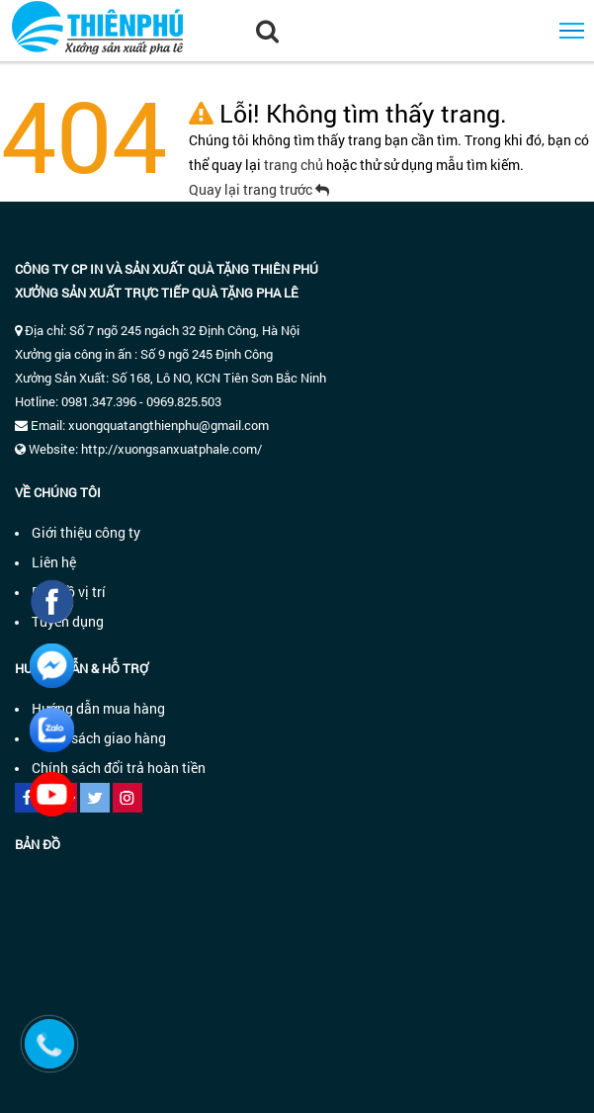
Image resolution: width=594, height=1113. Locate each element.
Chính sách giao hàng (99, 737)
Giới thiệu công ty (86, 532)
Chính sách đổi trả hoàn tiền (119, 767)
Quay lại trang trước (259, 189)
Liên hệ (54, 562)
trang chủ (295, 164)
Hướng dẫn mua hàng (98, 708)
